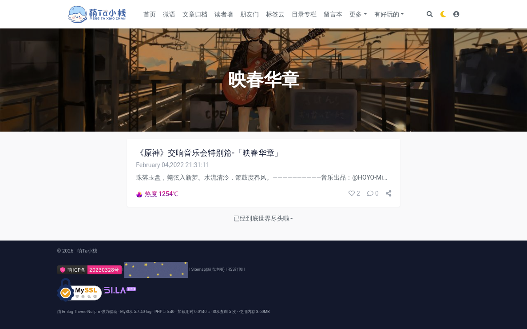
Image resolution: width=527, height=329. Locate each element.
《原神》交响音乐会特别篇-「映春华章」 (209, 152)
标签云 (275, 14)
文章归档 (194, 14)
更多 (355, 14)
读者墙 (223, 14)
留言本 (333, 14)
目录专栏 (304, 14)
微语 (169, 14)
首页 (149, 14)
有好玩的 (386, 14)
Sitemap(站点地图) (208, 269)
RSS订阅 (235, 269)
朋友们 (249, 14)
